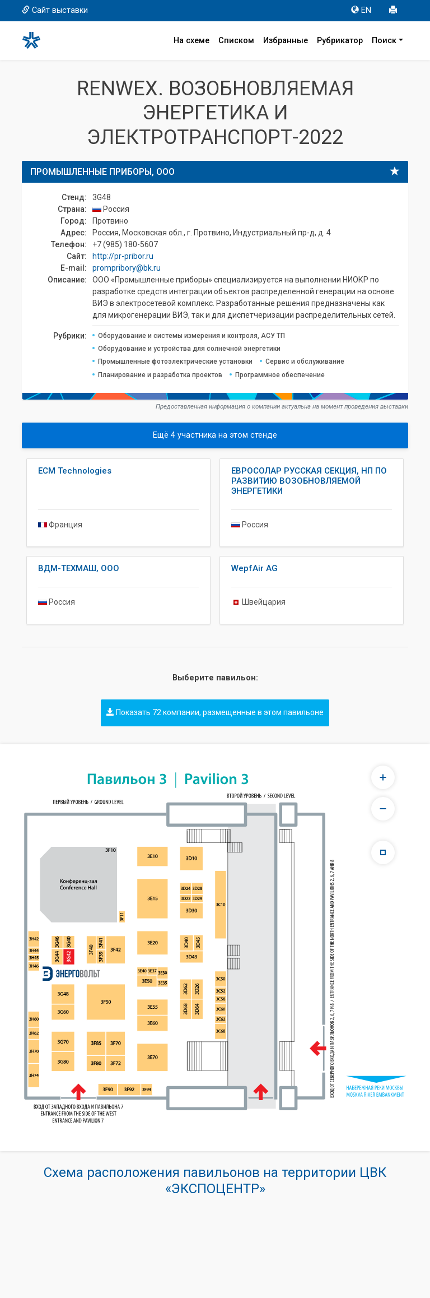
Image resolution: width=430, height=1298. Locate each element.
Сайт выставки (55, 10)
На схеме (191, 40)
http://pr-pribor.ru (122, 256)
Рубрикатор (340, 40)
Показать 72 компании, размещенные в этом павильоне (215, 712)
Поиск (384, 40)
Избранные (285, 40)
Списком (236, 40)
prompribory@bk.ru (126, 267)
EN (361, 10)
